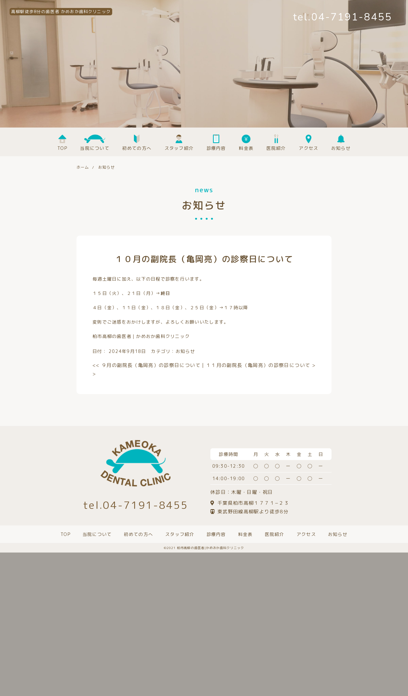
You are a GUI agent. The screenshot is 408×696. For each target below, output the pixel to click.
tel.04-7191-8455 (342, 17)
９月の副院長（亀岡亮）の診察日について (146, 365)
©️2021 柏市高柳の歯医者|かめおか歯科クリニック (204, 548)
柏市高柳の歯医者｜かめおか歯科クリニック (141, 336)
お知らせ (185, 351)
